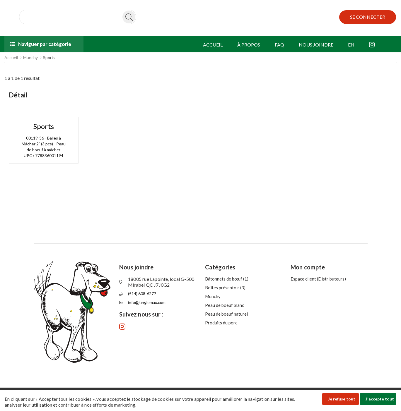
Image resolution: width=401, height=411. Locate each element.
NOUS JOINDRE (316, 44)
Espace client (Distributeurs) (318, 278)
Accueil (11, 57)
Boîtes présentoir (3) (225, 287)
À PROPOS (248, 44)
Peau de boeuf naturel (226, 314)
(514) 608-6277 (142, 293)
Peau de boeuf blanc (224, 305)
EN (351, 44)
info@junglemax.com (146, 302)
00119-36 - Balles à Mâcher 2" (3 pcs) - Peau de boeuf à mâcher (44, 143)
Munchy (30, 57)
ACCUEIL (213, 44)
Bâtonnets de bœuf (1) (226, 278)
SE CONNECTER (367, 17)
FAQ (279, 44)
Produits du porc (221, 322)
